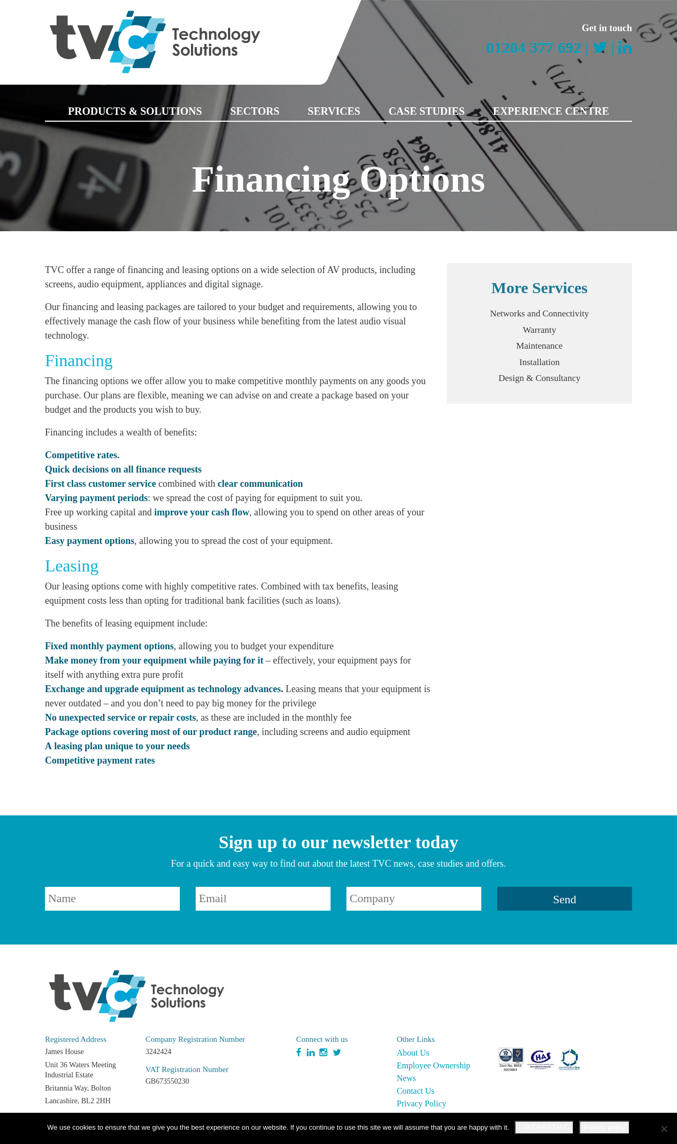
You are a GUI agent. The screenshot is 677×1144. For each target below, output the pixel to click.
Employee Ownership (433, 1065)
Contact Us (416, 1090)
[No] (663, 1128)
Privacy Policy (421, 1103)
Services (334, 111)
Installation (539, 362)
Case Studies (427, 111)
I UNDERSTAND (544, 1127)
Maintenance (539, 346)
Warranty (539, 330)
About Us (413, 1052)
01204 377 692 (533, 47)
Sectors (254, 111)
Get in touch (607, 28)
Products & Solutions (135, 111)
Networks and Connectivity (539, 313)
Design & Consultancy (540, 378)
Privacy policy (604, 1127)
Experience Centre (551, 111)
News (406, 1078)
